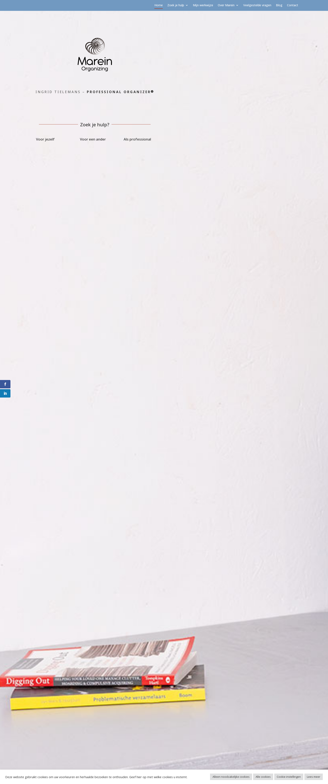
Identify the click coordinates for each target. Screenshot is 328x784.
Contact (292, 5)
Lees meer (313, 777)
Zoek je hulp (175, 5)
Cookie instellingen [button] (289, 777)
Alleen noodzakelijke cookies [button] (231, 777)
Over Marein (226, 5)
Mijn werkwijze (203, 5)
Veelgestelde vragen (257, 5)
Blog (279, 5)
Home (158, 5)
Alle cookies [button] (263, 777)
